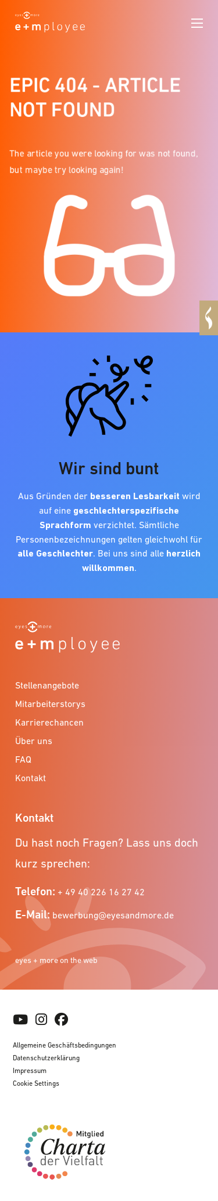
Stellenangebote (47, 685)
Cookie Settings (36, 1083)
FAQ (23, 759)
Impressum (30, 1070)
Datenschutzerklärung (46, 1057)
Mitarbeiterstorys (50, 703)
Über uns (33, 740)
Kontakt (30, 777)
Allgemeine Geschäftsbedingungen (64, 1045)
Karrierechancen (49, 722)
